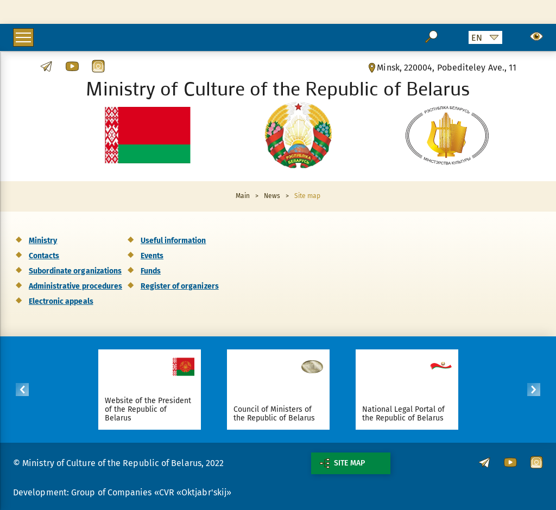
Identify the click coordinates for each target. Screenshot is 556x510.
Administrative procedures (75, 286)
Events (152, 255)
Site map (342, 463)
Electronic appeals (61, 301)
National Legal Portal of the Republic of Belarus (403, 414)
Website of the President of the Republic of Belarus (148, 409)
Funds (151, 271)
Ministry (43, 240)
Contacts (44, 255)
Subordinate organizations (75, 271)
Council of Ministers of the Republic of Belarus (274, 414)
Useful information (173, 240)
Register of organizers (180, 286)
